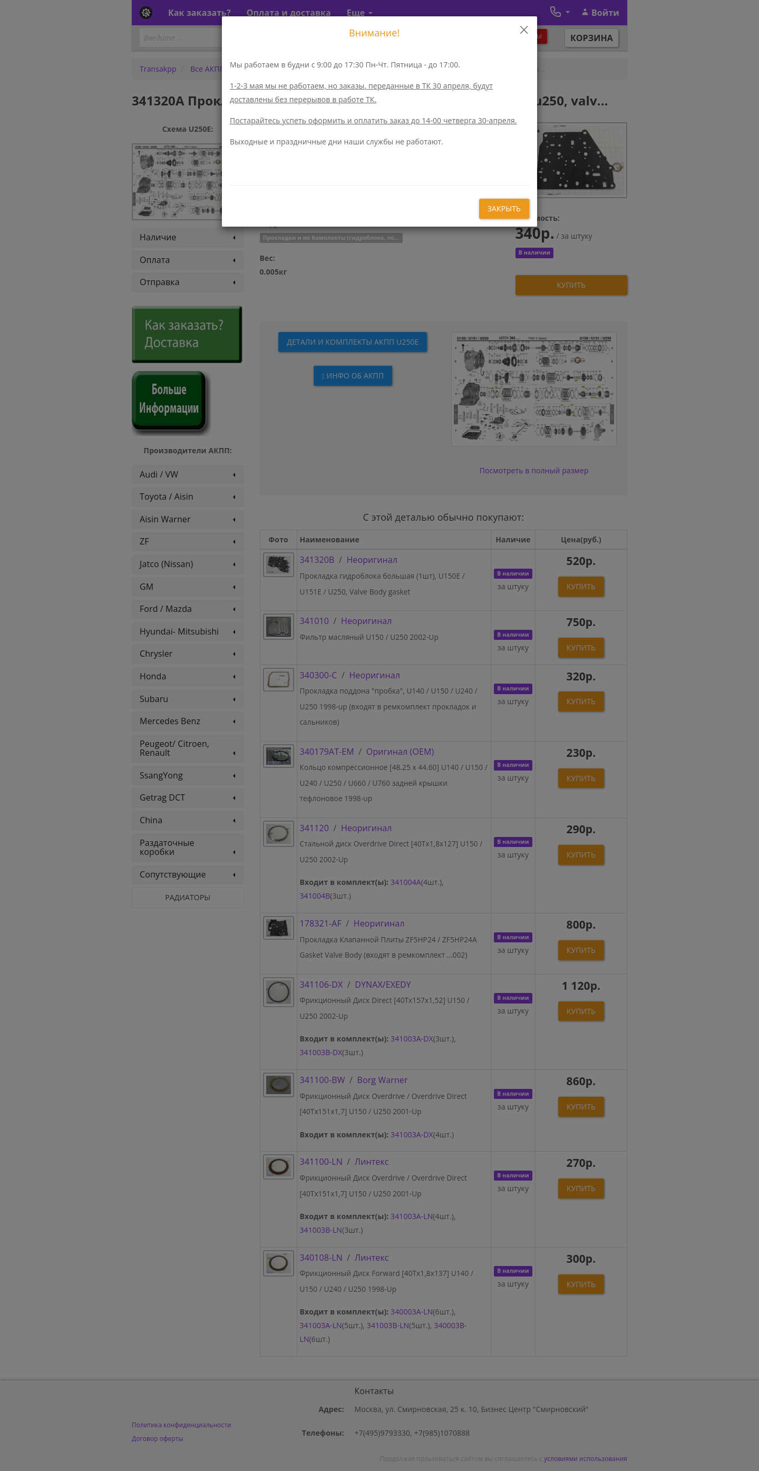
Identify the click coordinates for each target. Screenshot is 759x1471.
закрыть (504, 208)
